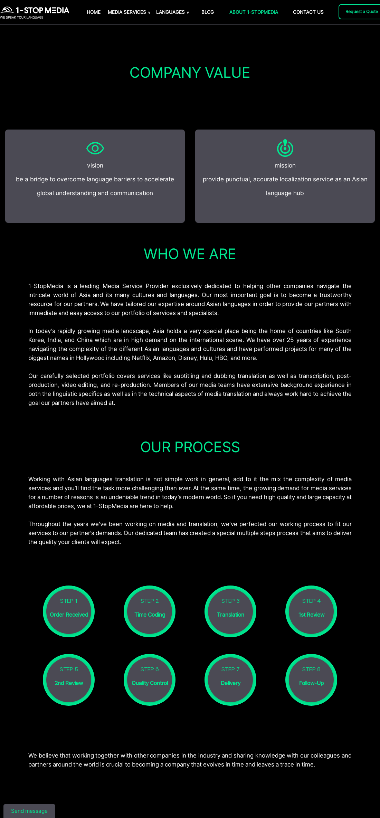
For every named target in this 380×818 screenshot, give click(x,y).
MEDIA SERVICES (129, 12)
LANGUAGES (172, 12)
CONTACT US (308, 12)
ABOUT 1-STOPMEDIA (253, 12)
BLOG (207, 12)
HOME (94, 12)
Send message (29, 811)
